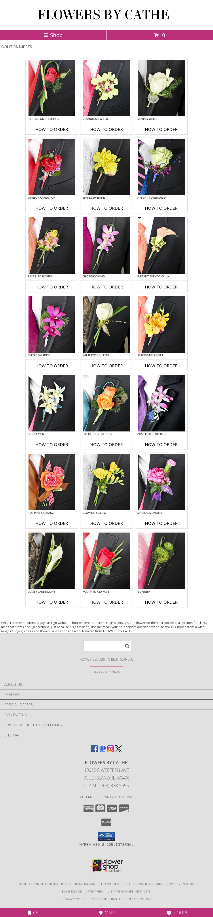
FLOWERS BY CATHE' (107, 15)
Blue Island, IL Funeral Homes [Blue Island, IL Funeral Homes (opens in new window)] (45, 884)
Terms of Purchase (107, 899)
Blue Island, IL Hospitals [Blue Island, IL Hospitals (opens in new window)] (97, 884)
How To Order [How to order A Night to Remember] (161, 208)
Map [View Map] (106, 913)
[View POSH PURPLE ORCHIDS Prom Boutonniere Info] (161, 403)
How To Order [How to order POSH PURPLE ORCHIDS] (161, 444)
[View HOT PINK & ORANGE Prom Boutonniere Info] (52, 482)
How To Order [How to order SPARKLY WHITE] (161, 129)
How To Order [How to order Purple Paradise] (51, 366)
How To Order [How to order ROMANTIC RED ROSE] (106, 602)
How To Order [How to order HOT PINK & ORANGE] (51, 523)
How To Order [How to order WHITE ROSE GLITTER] (106, 366)
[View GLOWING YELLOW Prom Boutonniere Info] (106, 482)
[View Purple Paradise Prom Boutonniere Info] (52, 324)
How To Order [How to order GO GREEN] (161, 602)
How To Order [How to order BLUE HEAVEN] (51, 444)
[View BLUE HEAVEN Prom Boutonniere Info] (52, 403)
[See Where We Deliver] (106, 671)
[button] (106, 836)
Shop (53, 35)
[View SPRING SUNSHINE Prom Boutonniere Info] (106, 167)
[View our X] (118, 750)
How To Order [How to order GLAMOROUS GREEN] (106, 129)
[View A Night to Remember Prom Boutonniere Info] (161, 167)
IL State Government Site (129, 891)
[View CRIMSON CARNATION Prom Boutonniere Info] (52, 167)
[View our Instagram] (110, 750)
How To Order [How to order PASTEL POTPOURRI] (51, 287)
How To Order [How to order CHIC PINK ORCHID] (106, 287)
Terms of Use (139, 899)
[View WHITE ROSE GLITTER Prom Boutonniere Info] (106, 324)
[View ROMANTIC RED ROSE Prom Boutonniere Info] (106, 561)
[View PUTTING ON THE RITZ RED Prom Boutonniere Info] (52, 88)
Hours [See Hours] (177, 913)
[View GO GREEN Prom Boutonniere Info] (161, 561)
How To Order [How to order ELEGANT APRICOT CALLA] (161, 287)
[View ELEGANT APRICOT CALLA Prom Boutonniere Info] (161, 245)
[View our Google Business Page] (102, 750)
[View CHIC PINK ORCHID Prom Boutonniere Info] (106, 245)
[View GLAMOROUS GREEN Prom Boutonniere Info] (106, 88)
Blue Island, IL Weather (82, 891)
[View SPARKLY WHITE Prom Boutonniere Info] (161, 88)
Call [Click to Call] (35, 913)
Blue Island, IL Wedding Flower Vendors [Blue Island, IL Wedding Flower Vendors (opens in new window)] (158, 884)
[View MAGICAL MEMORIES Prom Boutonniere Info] (161, 482)
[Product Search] (107, 646)
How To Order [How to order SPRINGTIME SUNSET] (161, 366)
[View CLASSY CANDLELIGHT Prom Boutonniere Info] (52, 561)
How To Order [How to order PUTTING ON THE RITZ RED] (51, 129)
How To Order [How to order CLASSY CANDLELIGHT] (51, 602)
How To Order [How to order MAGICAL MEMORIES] (161, 523)
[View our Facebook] (94, 750)
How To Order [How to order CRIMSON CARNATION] (51, 208)
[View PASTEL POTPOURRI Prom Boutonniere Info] (52, 245)
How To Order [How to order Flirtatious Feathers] (106, 444)
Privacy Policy (74, 899)
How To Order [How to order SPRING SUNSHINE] (106, 208)
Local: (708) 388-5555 (106, 786)
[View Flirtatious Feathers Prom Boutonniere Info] (106, 403)
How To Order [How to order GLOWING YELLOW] (106, 523)
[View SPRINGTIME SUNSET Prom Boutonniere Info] (161, 324)
